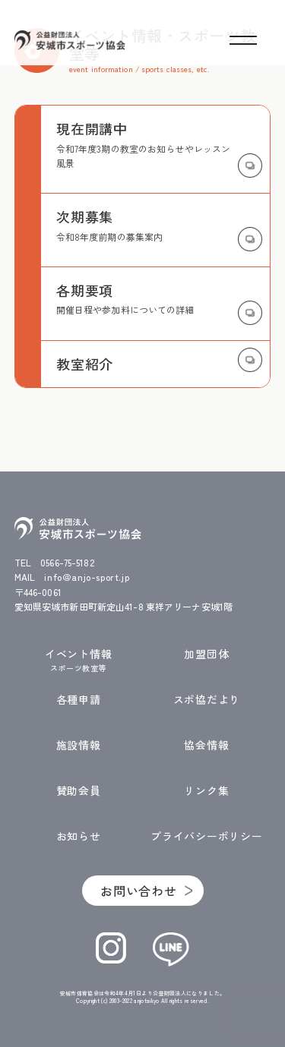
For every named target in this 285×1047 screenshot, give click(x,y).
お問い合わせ (138, 890)
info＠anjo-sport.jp (86, 576)
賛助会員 (78, 790)
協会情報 (206, 745)
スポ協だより (206, 699)
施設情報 (78, 745)
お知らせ (78, 836)
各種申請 (78, 699)
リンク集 (206, 790)
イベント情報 (78, 660)
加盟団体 (206, 654)
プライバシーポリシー (206, 836)
